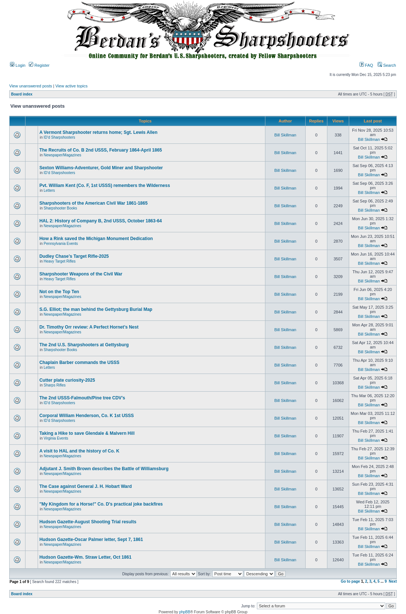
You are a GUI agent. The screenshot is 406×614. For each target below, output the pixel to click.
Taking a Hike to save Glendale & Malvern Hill (87, 433)
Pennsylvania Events (61, 244)
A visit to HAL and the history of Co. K (79, 451)
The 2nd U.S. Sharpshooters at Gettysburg (84, 344)
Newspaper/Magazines (62, 155)
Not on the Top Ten (59, 291)
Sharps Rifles (54, 385)
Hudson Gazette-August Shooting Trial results (88, 521)
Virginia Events (56, 438)
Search (387, 65)
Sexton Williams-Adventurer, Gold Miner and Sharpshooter (101, 167)
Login (17, 65)
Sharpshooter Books (60, 208)
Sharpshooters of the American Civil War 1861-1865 (93, 203)
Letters (49, 190)
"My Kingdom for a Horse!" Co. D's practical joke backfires (101, 504)
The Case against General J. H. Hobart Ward (85, 486)
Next (393, 581)
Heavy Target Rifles (60, 261)
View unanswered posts (30, 86)
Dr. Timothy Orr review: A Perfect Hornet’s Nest (89, 327)
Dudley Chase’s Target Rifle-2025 (74, 256)
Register (39, 65)
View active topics (71, 86)
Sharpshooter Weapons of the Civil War (81, 274)
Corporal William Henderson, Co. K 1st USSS (86, 415)
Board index (21, 94)
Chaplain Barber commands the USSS (79, 362)
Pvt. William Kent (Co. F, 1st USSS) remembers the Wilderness (104, 185)
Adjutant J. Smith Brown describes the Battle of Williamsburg (104, 468)
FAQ (366, 65)
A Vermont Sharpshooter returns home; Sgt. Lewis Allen (98, 132)
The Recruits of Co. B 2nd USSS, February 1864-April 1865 (100, 150)
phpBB (184, 612)
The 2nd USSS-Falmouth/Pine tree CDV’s (82, 397)
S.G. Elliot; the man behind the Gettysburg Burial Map (95, 309)
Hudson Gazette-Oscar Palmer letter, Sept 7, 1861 (91, 539)
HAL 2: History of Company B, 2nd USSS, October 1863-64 (100, 220)
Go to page (350, 581)
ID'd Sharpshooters (59, 137)
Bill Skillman (285, 135)
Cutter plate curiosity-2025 (67, 380)
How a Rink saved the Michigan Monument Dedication (96, 238)
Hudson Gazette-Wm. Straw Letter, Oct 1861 (85, 557)
